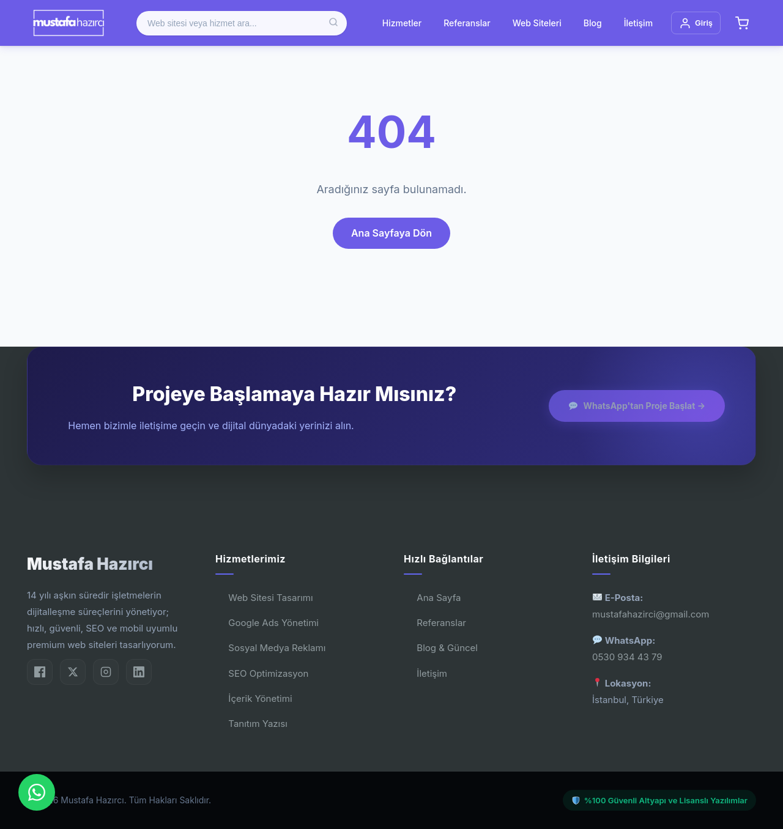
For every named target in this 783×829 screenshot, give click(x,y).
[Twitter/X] (73, 672)
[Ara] (333, 23)
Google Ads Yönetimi (273, 622)
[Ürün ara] (241, 23)
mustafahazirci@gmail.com (650, 614)
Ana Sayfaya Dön (391, 233)
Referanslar (466, 23)
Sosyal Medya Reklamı (276, 648)
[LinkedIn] (139, 672)
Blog (593, 23)
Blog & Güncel (447, 648)
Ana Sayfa (439, 597)
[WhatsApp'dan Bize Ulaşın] (36, 792)
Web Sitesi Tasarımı (270, 597)
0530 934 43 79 (627, 657)
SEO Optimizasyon (268, 673)
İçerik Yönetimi (260, 698)
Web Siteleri (537, 23)
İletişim (638, 23)
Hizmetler (401, 23)
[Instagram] (106, 672)
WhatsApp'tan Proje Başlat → (637, 405)
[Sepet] (742, 23)
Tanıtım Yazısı (257, 723)
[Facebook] (40, 672)
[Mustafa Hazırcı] (68, 23)
